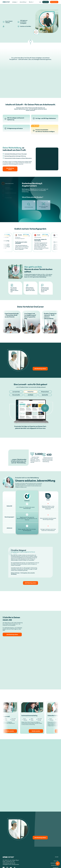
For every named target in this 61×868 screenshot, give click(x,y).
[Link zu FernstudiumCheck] (11, 36)
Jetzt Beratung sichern (10, 31)
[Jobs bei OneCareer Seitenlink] (54, 863)
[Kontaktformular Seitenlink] (56, 857)
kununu (50, 79)
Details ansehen (10, 731)
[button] (15, 2)
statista (31, 83)
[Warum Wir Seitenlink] (56, 861)
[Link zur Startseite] (14, 857)
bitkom (13, 79)
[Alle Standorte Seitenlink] (54, 865)
